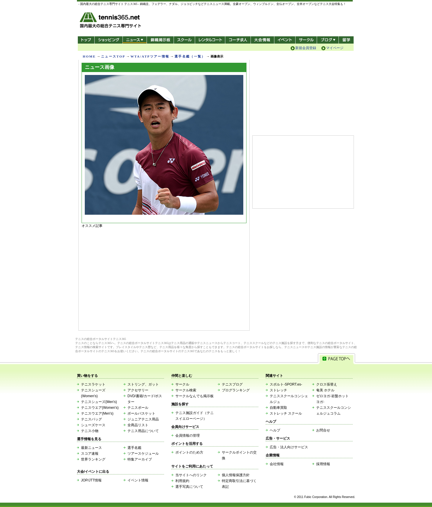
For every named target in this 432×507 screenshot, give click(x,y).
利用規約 (182, 481)
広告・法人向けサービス (289, 447)
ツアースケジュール (143, 454)
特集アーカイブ (139, 459)
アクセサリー (137, 390)
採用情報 (323, 464)
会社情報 (277, 464)
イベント (285, 40)
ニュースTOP (113, 56)
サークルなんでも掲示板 (194, 396)
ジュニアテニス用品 (143, 419)
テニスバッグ (91, 419)
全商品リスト (137, 425)
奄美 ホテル (325, 390)
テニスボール (137, 408)
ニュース (135, 40)
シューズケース (93, 425)
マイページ (334, 48)
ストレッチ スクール (286, 413)
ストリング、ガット (143, 384)
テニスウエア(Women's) (99, 408)
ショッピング (108, 40)
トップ (86, 40)
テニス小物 (89, 431)
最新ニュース (91, 448)
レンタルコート (210, 40)
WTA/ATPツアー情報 (149, 56)
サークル (306, 40)
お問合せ (323, 430)
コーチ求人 (238, 40)
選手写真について (189, 487)
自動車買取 (278, 408)
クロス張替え (326, 384)
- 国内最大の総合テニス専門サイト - (111, 21)
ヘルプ (275, 430)
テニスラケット (93, 384)
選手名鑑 (134, 448)
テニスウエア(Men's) (97, 413)
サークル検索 (185, 390)
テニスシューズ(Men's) (99, 402)
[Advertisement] (164, 277)
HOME (89, 56)
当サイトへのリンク (191, 475)
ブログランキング (236, 390)
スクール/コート (184, 40)
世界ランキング (93, 459)
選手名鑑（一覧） (189, 56)
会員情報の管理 (187, 435)
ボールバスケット (141, 413)
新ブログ (328, 40)
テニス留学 (346, 40)
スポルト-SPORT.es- (286, 384)
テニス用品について (143, 431)
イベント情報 (137, 480)
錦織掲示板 (160, 40)
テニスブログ (232, 384)
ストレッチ (278, 390)
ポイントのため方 (189, 452)
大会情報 (262, 40)
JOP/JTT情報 (91, 480)
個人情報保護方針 (236, 475)
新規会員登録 (305, 48)
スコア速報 (89, 454)
